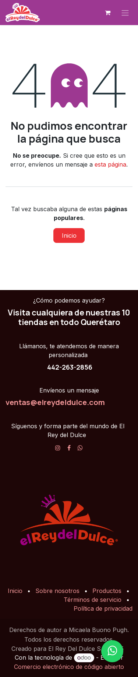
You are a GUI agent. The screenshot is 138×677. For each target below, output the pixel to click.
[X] (80, 447)
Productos (106, 590)
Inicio (69, 235)
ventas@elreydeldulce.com (55, 402)
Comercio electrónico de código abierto (69, 666)
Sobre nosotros (57, 590)
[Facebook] (69, 447)
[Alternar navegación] (125, 12)
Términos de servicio (92, 599)
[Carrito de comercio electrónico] (107, 12)
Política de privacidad (103, 608)
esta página (110, 164)
